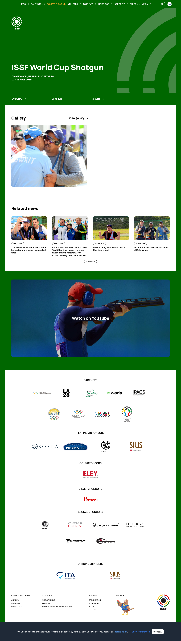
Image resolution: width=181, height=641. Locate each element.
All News (15, 600)
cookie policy (121, 631)
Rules (91, 606)
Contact (93, 609)
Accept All (158, 631)
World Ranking (48, 600)
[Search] (163, 4)
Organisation (95, 600)
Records (46, 603)
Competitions (17, 606)
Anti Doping (94, 603)
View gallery (78, 118)
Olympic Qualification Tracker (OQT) (57, 606)
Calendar (15, 603)
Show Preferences (141, 631)
